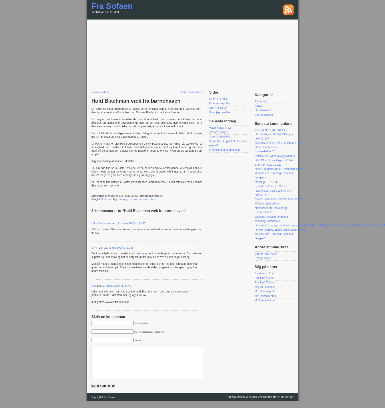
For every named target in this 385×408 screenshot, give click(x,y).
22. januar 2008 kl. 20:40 (116, 285)
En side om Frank (265, 273)
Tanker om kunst (101, 92)
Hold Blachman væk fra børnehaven (136, 101)
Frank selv (288, 403)
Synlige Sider (263, 258)
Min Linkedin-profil (266, 296)
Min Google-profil (265, 291)
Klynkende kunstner (191, 92)
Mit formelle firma (265, 300)
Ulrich (95, 247)
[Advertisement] (192, 53)
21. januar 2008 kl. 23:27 (131, 223)
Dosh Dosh (251, 403)
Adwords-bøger (218, 132)
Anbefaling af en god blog (224, 149)
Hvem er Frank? (219, 98)
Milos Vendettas (101, 223)
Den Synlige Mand (266, 253)
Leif (94, 285)
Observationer (263, 110)
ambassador (262, 208)
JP (99, 136)
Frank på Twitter (264, 282)
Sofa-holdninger (264, 114)
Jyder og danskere (220, 136)
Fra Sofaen (112, 6)
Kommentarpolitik (219, 103)
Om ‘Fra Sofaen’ (219, 107)
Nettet (258, 105)
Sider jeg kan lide (219, 112)
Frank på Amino (264, 277)
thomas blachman (139, 199)
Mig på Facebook (265, 286)
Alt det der (106, 199)
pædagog (123, 199)
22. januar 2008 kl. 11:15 (119, 247)
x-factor (153, 199)
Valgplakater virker (220, 127)
